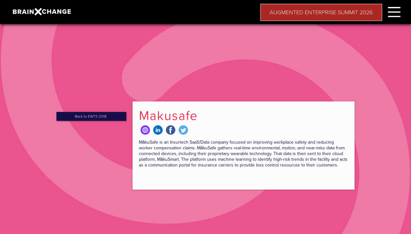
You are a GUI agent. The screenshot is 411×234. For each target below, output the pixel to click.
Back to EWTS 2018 (91, 116)
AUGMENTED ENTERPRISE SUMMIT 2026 (321, 12)
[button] (394, 11)
